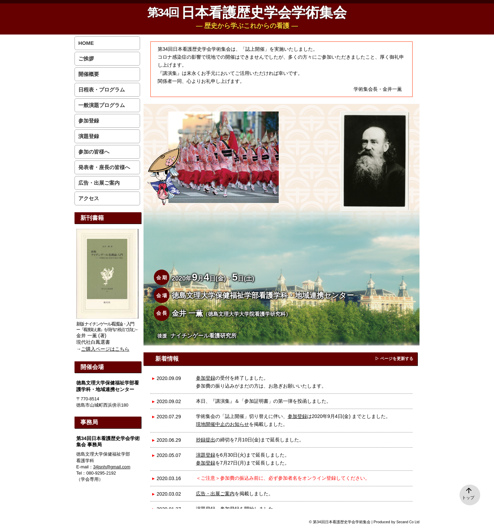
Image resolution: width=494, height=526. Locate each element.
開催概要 (88, 74)
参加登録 (205, 378)
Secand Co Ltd (407, 522)
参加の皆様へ (93, 152)
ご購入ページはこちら (105, 349)
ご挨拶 (86, 58)
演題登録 (205, 455)
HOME (86, 43)
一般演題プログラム (101, 105)
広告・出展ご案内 (215, 493)
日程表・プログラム (101, 89)
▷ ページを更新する (394, 358)
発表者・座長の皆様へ (104, 167)
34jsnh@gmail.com (111, 467)
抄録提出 (205, 439)
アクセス (88, 198)
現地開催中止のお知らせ (222, 424)
